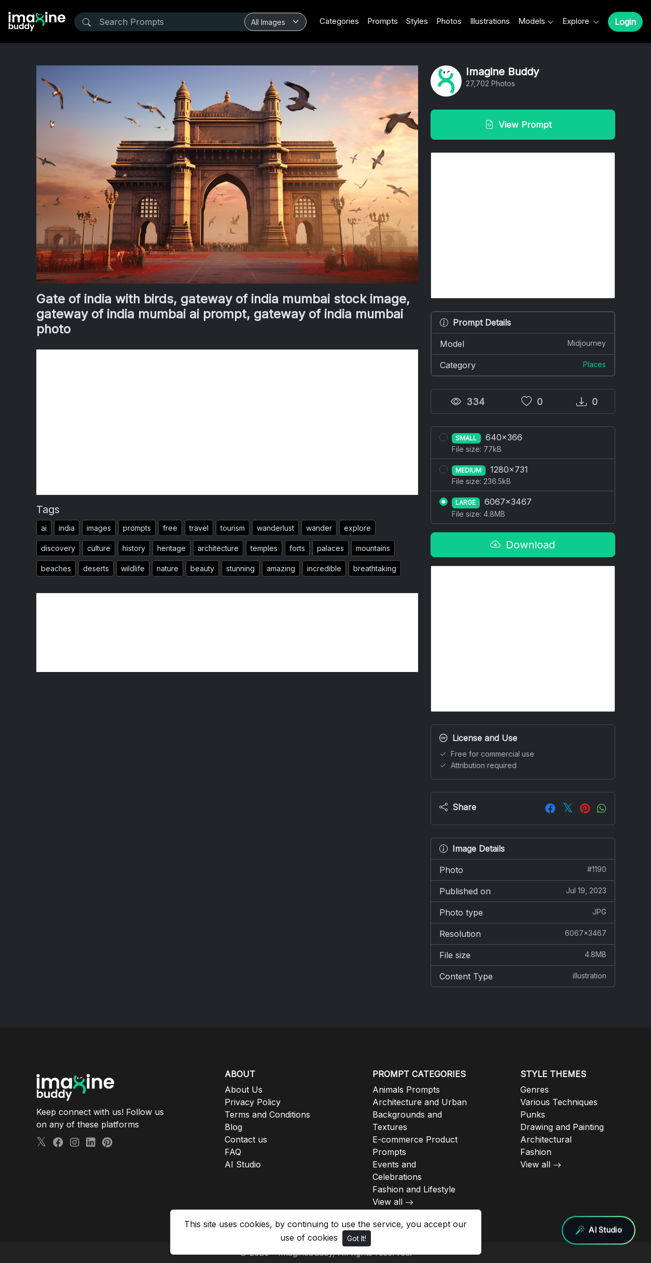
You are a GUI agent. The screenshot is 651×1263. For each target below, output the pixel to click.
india (67, 527)
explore (357, 527)
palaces (330, 548)
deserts (96, 568)
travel (199, 527)
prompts (137, 527)
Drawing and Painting (562, 1127)
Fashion (535, 1152)
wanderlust (275, 527)
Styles (417, 21)
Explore (576, 21)
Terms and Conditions (267, 1114)
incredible (324, 568)
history (133, 548)
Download (522, 545)
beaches (56, 568)
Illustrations (490, 21)
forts (297, 548)
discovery (58, 548)
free (170, 527)
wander (319, 527)
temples (264, 548)
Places (594, 364)
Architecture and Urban (419, 1102)
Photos (449, 21)
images (99, 527)
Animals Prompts (406, 1089)
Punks (532, 1114)
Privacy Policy (253, 1102)
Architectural (546, 1139)
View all (387, 1202)
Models (531, 21)
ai (44, 527)
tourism (232, 527)
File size (522, 954)
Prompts (382, 21)
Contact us (246, 1139)
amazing (281, 568)
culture (98, 548)
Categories (339, 21)
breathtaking (374, 568)
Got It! (356, 1238)
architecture (218, 548)
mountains (373, 548)
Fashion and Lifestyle (413, 1189)
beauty (202, 568)
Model (523, 343)
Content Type (522, 976)
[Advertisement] (227, 422)
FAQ (233, 1152)
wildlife (133, 568)
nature (167, 568)
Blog (233, 1127)
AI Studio (243, 1164)
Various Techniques (559, 1102)
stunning (240, 568)
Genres (534, 1089)
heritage (171, 548)
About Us (243, 1089)
